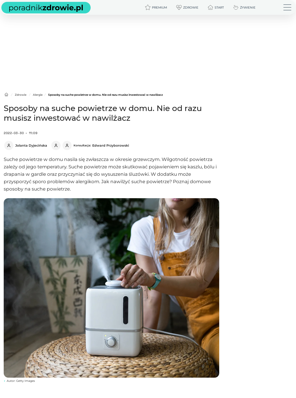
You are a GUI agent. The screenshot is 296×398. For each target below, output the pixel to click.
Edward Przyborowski (110, 145)
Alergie (38, 94)
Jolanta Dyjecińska (31, 145)
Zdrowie (20, 94)
